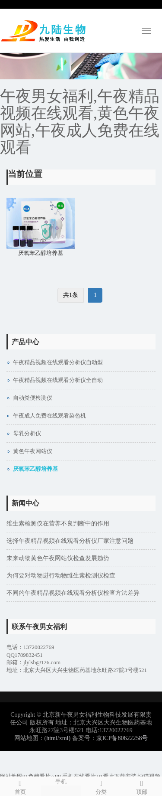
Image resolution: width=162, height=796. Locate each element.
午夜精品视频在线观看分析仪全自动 (58, 380)
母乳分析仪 (27, 433)
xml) (64, 738)
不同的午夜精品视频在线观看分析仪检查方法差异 (73, 593)
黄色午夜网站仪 (32, 451)
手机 (61, 781)
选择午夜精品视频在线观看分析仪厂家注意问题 (69, 541)
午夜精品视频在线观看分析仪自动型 (58, 362)
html (51, 738)
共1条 (70, 295)
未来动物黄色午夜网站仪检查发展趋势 (57, 558)
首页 (20, 786)
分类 (101, 786)
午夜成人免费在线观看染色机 (49, 415)
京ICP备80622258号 (122, 738)
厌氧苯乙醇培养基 (40, 253)
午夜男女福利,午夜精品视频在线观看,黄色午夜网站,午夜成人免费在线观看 (79, 122)
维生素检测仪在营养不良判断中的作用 (57, 523)
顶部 (141, 786)
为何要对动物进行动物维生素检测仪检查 (60, 575)
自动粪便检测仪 (32, 398)
